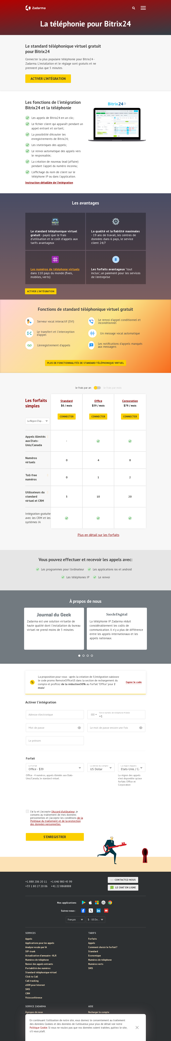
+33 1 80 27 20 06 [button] (36, 872)
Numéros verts (95, 950)
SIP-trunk (30, 937)
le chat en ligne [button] (123, 874)
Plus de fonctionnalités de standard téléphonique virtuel (85, 363)
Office (98, 401)
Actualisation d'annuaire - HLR (40, 942)
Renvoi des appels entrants (39, 950)
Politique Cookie (38, 1027)
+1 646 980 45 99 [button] (61, 868)
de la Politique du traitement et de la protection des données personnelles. (56, 807)
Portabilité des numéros (37, 954)
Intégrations (94, 1006)
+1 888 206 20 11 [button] (36, 868)
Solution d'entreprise (36, 1011)
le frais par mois (112, 387)
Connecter (67, 416)
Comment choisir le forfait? (102, 933)
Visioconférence (33, 984)
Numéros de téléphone (37, 946)
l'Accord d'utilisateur (63, 798)
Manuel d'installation (99, 1002)
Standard (66, 401)
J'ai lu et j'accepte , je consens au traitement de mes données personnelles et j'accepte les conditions (56, 804)
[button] (79, 656)
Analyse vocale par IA (36, 933)
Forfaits (92, 925)
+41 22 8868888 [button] (61, 872)
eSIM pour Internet (35, 971)
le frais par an (83, 387)
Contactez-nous (123, 866)
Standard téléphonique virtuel (41, 958)
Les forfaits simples (36, 403)
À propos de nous (34, 998)
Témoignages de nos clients (39, 1006)
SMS (27, 975)
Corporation (130, 401)
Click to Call (31, 963)
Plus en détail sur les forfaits (98, 535)
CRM (27, 979)
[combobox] (94, 714)
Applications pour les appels (39, 929)
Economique (94, 942)
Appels (28, 925)
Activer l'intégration (48, 79)
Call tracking (31, 967)
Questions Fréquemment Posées (105, 1011)
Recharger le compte (98, 998)
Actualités (30, 1002)
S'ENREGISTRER (54, 823)
